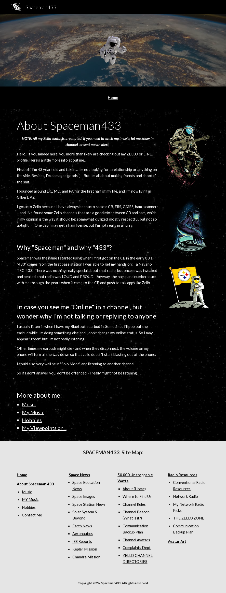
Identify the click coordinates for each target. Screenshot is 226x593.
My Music (33, 412)
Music (29, 404)
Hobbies (32, 420)
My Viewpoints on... (44, 428)
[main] (113, 98)
